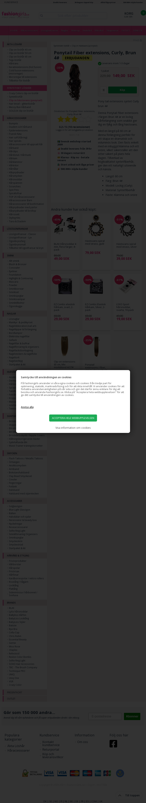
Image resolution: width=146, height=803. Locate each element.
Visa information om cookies (73, 427)
